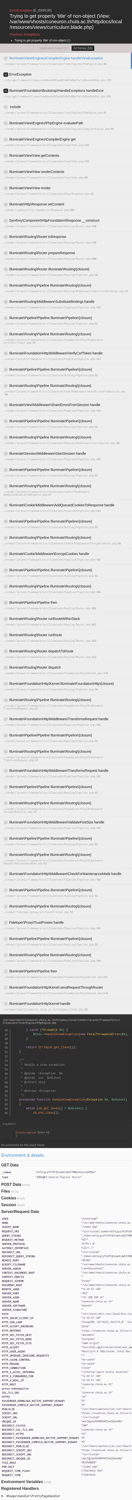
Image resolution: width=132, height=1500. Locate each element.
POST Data (11, 1184)
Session (8, 1205)
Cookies (8, 1198)
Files (5, 1191)
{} (32, 1132)
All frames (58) (82, 48)
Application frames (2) (54, 48)
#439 (43, 1132)
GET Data (10, 1165)
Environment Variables (22, 1482)
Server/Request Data (20, 1212)
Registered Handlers (20, 1488)
